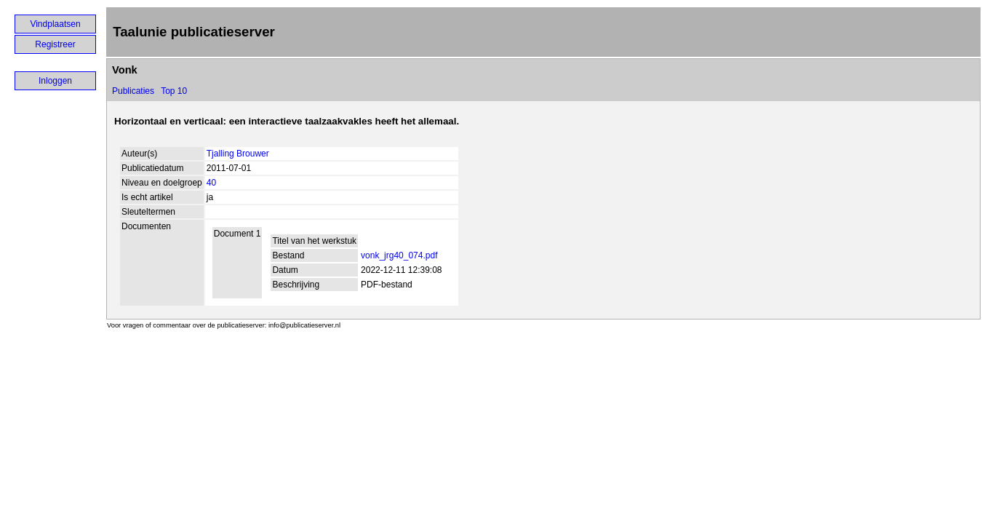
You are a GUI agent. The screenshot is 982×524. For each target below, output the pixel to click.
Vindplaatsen (55, 24)
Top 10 (174, 91)
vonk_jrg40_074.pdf (399, 255)
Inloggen (55, 81)
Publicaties (133, 91)
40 (211, 183)
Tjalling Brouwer (238, 153)
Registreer (55, 44)
